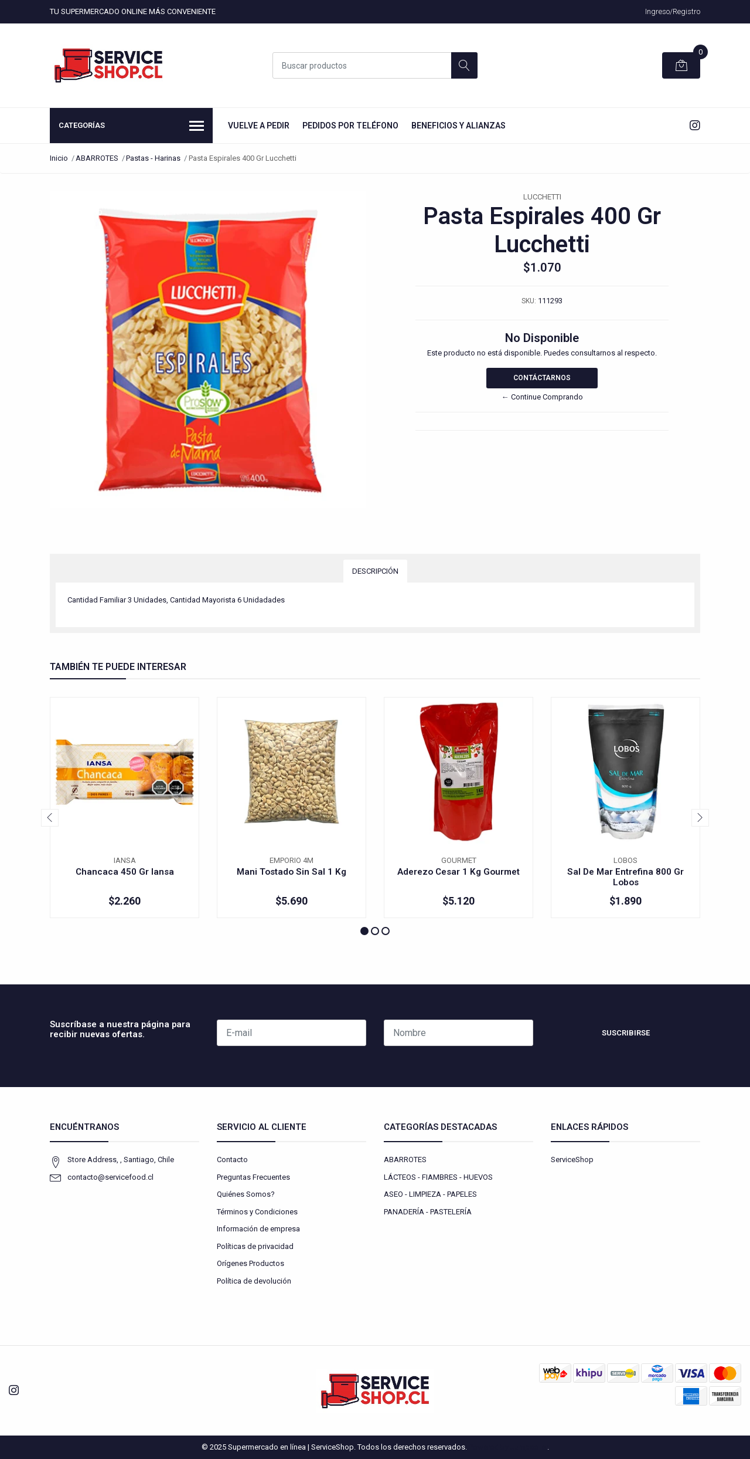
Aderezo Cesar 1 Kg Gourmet (458, 871)
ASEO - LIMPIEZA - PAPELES (430, 1194)
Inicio (59, 158)
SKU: (528, 301)
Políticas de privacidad (255, 1246)
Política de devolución (254, 1281)
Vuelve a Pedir (258, 125)
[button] (364, 931)
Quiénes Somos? (246, 1194)
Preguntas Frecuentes (253, 1177)
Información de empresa (258, 1228)
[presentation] (50, 818)
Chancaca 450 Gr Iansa (125, 871)
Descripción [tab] (375, 571)
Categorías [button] (131, 127)
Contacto (232, 1159)
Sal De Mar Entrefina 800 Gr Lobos (625, 877)
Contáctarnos (542, 378)
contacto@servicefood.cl (110, 1177)
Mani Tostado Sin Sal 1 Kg (291, 871)
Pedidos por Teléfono (350, 125)
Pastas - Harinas (153, 158)
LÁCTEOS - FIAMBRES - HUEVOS (438, 1177)
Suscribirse (626, 1032)
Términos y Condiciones (257, 1211)
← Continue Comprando (542, 396)
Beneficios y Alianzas (458, 125)
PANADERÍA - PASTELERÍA (428, 1211)
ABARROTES (97, 158)
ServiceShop (572, 1159)
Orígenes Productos (250, 1263)
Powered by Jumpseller (508, 1447)
